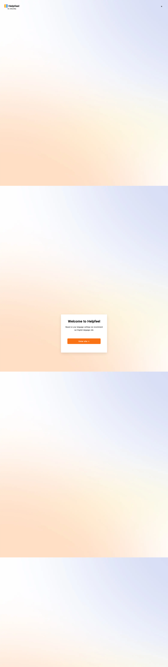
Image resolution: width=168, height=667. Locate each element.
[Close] (161, 6)
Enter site (84, 341)
